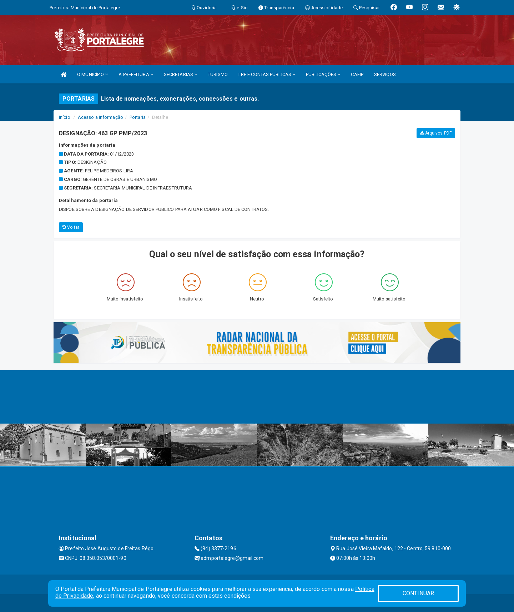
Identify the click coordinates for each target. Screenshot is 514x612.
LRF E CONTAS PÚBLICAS (266, 74)
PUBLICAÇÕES (323, 74)
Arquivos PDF (436, 133)
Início (64, 117)
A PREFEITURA (136, 74)
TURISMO (218, 74)
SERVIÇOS (385, 74)
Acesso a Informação (100, 117)
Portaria (138, 117)
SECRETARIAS (180, 74)
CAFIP (357, 74)
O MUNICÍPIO (92, 74)
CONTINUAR (418, 593)
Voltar (70, 227)
